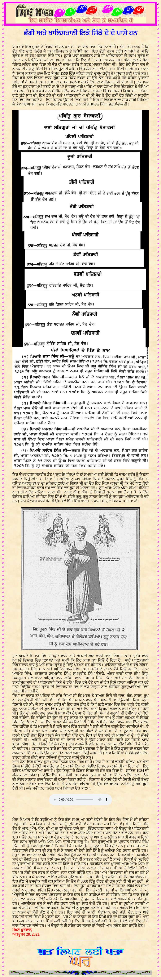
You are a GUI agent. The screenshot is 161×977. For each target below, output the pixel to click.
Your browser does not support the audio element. (80, 799)
